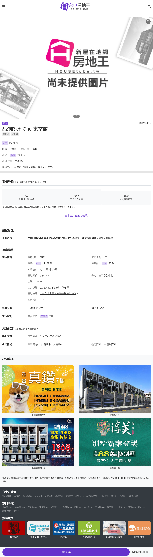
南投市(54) (88, 507)
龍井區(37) (7, 511)
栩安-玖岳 (79, 496)
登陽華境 (123, 496)
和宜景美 (69, 496)
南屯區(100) (20, 507)
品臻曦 (17, 496)
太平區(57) (67, 507)
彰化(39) (122, 507)
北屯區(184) (7, 507)
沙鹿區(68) (44, 507)
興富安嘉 (59, 496)
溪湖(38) (132, 507)
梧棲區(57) (55, 507)
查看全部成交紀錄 (76, 215)
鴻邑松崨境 (27, 496)
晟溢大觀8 (133, 496)
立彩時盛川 (7, 496)
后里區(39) (111, 507)
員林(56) (77, 507)
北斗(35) (17, 511)
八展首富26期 (92, 496)
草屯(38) (141, 507)
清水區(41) (100, 507)
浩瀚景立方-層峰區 (108, 496)
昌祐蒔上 (38, 496)
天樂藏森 (49, 496)
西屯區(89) (32, 507)
